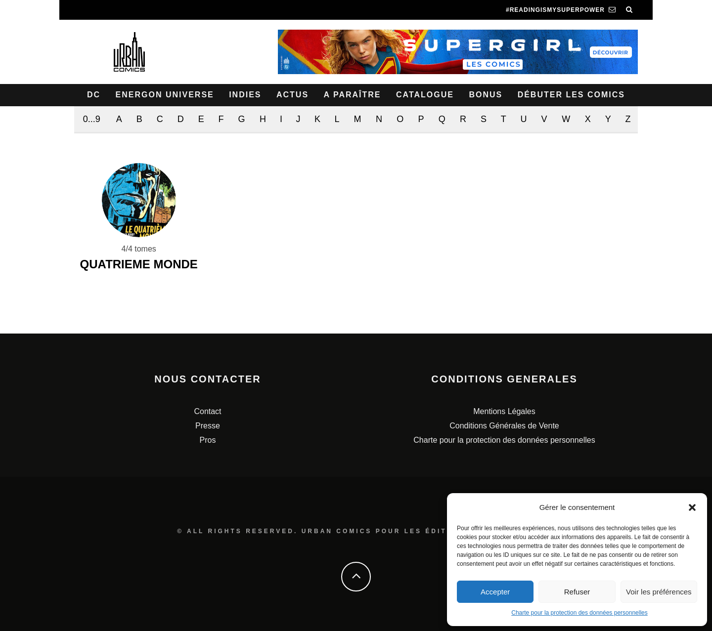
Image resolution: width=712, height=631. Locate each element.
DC (93, 94)
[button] (692, 507)
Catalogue (425, 94)
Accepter (495, 592)
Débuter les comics (571, 94)
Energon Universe (165, 94)
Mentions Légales (504, 411)
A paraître (352, 94)
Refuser (577, 592)
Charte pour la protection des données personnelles (579, 612)
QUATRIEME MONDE (139, 264)
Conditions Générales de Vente (504, 425)
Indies (245, 94)
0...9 (91, 119)
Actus (292, 94)
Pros (208, 440)
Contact (207, 411)
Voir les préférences (659, 592)
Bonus (485, 94)
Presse (207, 425)
